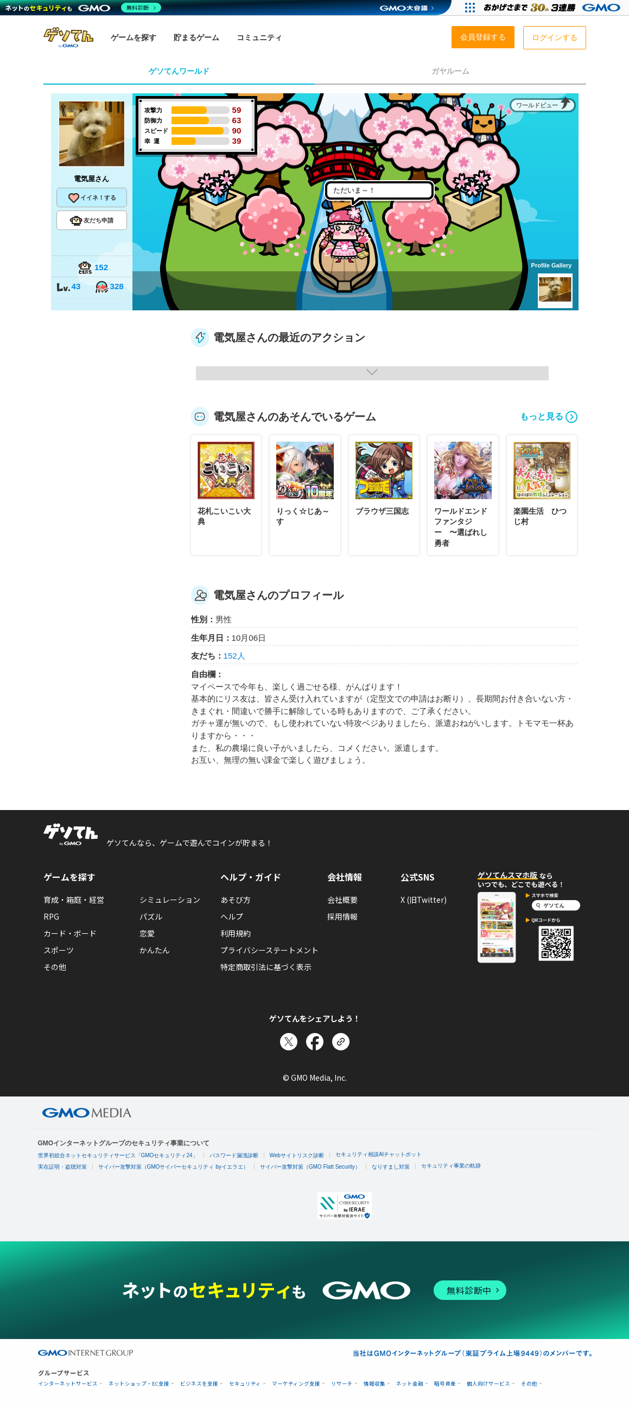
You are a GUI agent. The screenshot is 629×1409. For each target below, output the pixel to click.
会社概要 (342, 899)
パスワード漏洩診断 (233, 1155)
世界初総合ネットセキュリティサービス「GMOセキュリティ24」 (118, 1155)
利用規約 (235, 933)
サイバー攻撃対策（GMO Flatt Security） (310, 1167)
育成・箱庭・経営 (73, 899)
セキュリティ (245, 1383)
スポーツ (58, 950)
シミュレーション (169, 899)
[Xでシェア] (288, 1041)
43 (68, 287)
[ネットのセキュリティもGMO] (83, 7)
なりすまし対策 (391, 1167)
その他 (54, 966)
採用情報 (342, 916)
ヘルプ (231, 916)
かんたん (154, 950)
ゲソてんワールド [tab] (179, 71)
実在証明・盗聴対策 (62, 1167)
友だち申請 (91, 220)
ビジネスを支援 (199, 1383)
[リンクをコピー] (341, 1041)
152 (93, 268)
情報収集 (374, 1383)
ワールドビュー (537, 105)
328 (109, 287)
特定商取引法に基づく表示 (266, 966)
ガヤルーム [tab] (450, 71)
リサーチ (342, 1383)
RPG (51, 916)
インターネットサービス (68, 1383)
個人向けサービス (488, 1383)
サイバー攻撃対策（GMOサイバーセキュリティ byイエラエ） (173, 1167)
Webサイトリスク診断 (297, 1155)
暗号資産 (445, 1383)
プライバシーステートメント (269, 950)
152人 (234, 655)
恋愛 (147, 933)
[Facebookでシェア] (314, 1041)
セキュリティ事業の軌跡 (451, 1166)
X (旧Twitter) (424, 899)
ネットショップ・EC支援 (139, 1383)
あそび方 (235, 899)
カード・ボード (70, 933)
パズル (150, 916)
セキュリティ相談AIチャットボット (378, 1154)
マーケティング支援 (296, 1383)
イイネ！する (91, 198)
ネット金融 (409, 1383)
